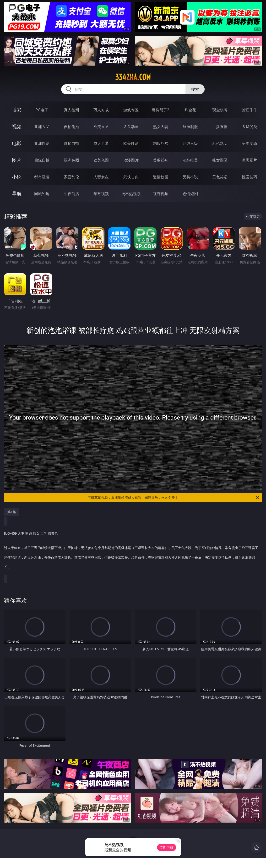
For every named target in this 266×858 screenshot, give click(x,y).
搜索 (195, 89)
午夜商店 (71, 193)
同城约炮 (41, 193)
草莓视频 (101, 193)
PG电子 (41, 109)
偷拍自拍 (71, 143)
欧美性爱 (131, 143)
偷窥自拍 (41, 160)
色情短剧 (190, 193)
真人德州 (71, 109)
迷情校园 (160, 176)
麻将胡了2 (160, 109)
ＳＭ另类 (249, 126)
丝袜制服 (190, 126)
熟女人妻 (160, 126)
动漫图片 (131, 160)
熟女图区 (220, 160)
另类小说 (190, 176)
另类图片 (249, 160)
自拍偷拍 (71, 126)
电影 (17, 143)
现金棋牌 (220, 109)
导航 (17, 193)
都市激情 (41, 176)
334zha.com (133, 77)
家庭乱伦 (71, 176)
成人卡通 (101, 143)
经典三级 (190, 143)
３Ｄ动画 (131, 126)
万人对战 (101, 109)
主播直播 (220, 126)
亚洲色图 (71, 160)
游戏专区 (131, 109)
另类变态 (249, 143)
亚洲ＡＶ (41, 126)
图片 (17, 160)
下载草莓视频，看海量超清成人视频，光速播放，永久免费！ (174, 497)
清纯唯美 (190, 160)
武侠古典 (131, 176)
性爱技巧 (249, 176)
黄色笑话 (220, 176)
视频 (17, 126)
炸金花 (190, 109)
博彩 (17, 110)
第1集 (11, 512)
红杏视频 (160, 193)
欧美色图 (101, 160)
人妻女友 (101, 176)
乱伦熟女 (220, 143)
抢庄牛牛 (249, 109)
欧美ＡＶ (101, 126)
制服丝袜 (160, 143)
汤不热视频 (131, 193)
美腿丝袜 (160, 160)
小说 (17, 177)
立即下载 (166, 847)
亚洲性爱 (41, 143)
